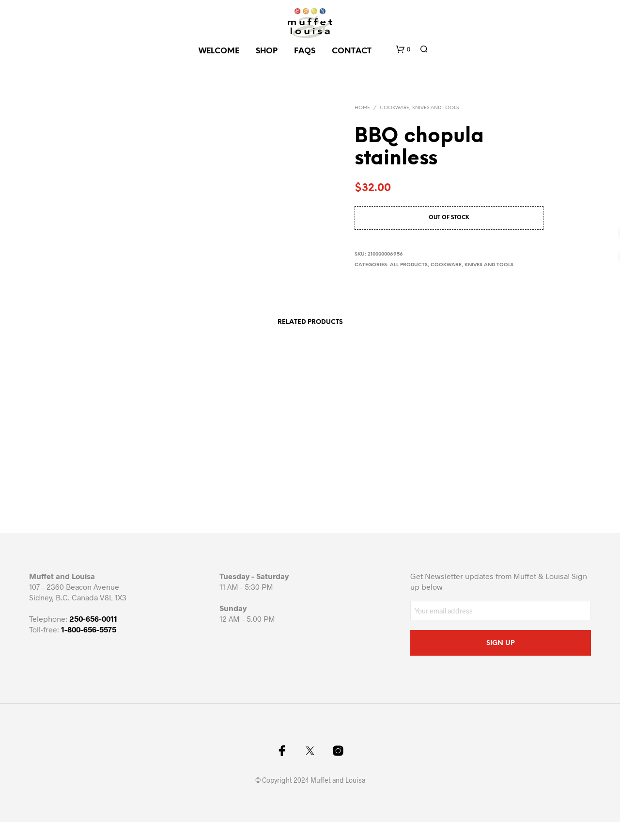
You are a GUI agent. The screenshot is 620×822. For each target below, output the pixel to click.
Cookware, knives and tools (419, 108)
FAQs (304, 51)
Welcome (219, 51)
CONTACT (352, 51)
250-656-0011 (93, 618)
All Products (409, 265)
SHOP (267, 51)
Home (362, 108)
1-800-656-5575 (88, 629)
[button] (403, 49)
